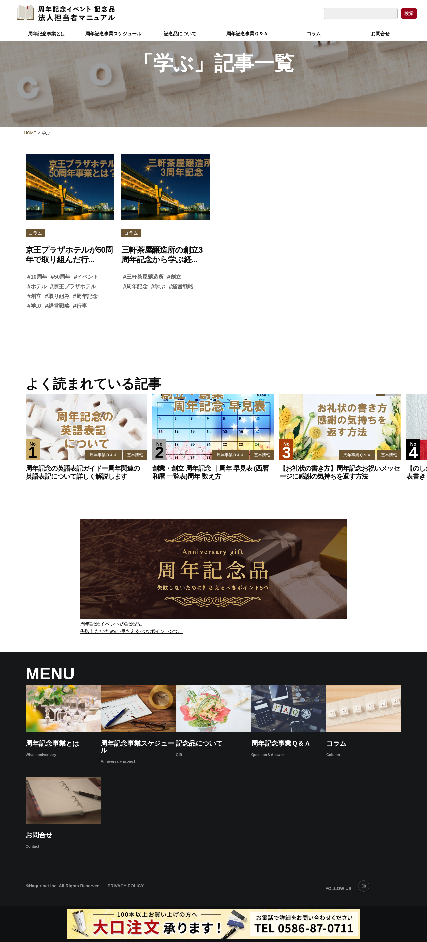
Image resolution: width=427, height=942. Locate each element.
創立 (34, 296)
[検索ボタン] (409, 12)
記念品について (180, 32)
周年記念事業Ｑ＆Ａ (247, 32)
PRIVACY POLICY (126, 885)
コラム (314, 32)
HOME (30, 133)
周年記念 (85, 296)
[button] (403, 437)
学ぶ (34, 306)
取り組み (57, 296)
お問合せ (380, 32)
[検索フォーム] (361, 11)
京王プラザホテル (73, 286)
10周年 (37, 277)
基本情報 (135, 455)
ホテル (37, 286)
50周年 (61, 277)
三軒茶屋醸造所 (143, 277)
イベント (86, 277)
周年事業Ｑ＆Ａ (103, 455)
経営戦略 (57, 306)
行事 (80, 306)
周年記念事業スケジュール (113, 32)
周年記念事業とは (46, 32)
